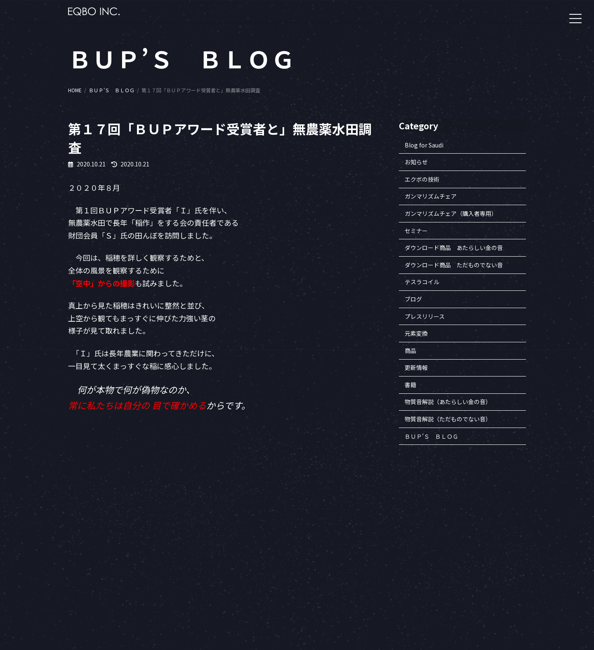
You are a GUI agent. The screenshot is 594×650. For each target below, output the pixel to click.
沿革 (431, 555)
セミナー (416, 231)
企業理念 (436, 545)
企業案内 (436, 536)
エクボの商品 (517, 545)
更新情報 (416, 368)
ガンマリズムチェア (431, 196)
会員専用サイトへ (375, 536)
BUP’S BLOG (516, 564)
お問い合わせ (441, 592)
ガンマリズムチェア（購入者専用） (451, 213)
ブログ (413, 299)
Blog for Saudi (424, 145)
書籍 (410, 385)
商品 (410, 350)
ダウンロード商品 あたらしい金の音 (454, 248)
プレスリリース (425, 316)
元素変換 (416, 334)
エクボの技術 (422, 179)
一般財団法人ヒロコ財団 (383, 545)
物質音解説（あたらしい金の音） (448, 402)
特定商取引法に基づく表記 (456, 574)
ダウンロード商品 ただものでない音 (454, 265)
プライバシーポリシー (451, 583)
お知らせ (416, 162)
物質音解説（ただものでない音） (448, 419)
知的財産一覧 (441, 564)
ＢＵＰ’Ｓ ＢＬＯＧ (431, 436)
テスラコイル (422, 282)
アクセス (436, 602)
